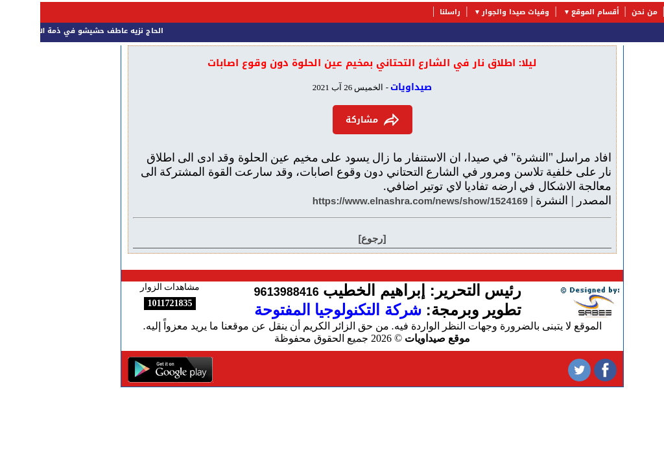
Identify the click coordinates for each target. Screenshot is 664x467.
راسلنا (409, 12)
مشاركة (332, 120)
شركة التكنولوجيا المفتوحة (297, 309)
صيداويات (371, 87)
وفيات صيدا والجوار (475, 12)
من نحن (604, 12)
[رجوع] (332, 238)
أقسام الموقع (555, 12)
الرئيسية (644, 12)
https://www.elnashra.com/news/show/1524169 (380, 200)
